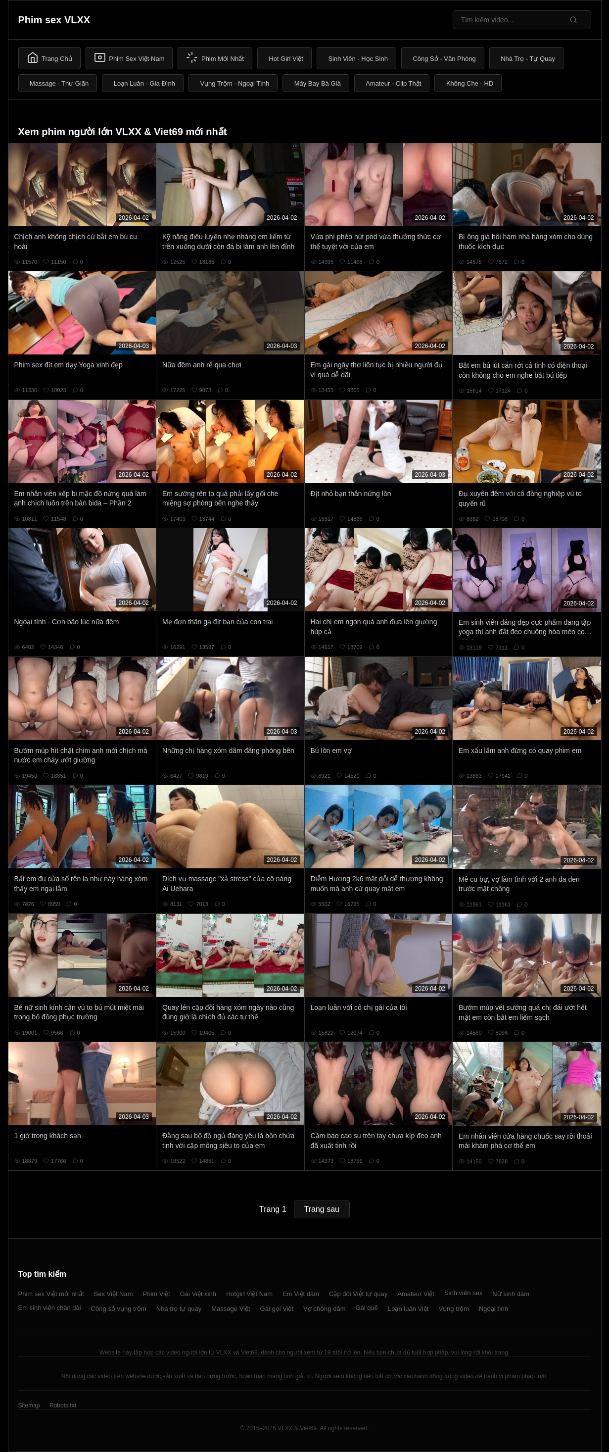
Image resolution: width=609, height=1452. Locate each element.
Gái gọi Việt (277, 1308)
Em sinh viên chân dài (49, 1307)
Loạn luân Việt (408, 1308)
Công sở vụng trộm (118, 1308)
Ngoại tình (493, 1308)
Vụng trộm (453, 1308)
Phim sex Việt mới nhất (51, 1294)
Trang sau (321, 1209)
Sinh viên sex (463, 1293)
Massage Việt (230, 1308)
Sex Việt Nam (113, 1294)
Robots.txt (62, 1405)
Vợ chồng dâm (324, 1308)
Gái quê (366, 1307)
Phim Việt (156, 1294)
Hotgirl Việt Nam (249, 1294)
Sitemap (29, 1405)
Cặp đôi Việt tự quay (358, 1294)
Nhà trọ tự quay (178, 1308)
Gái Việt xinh (198, 1294)
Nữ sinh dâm (510, 1294)
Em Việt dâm (300, 1294)
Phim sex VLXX (54, 19)
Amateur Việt (415, 1294)
